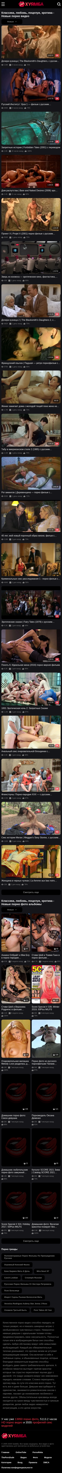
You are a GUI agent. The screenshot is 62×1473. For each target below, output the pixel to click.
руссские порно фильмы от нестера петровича (27, 1284)
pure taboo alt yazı (43, 1310)
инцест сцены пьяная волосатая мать (23, 1297)
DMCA (46, 1462)
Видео (24, 1457)
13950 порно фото (26, 1419)
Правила (33, 1462)
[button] (3, 4)
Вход (20, 1462)
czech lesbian (11, 1278)
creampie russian (33, 1278)
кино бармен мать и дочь (17, 1271)
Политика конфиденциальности (16, 1467)
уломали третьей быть (15, 1310)
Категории (6, 1462)
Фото (35, 1457)
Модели (48, 1457)
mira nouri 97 (43, 1271)
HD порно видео (11, 1422)
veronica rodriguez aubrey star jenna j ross (25, 1304)
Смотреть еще (31, 892)
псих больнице (11, 1290)
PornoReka (38, 1452)
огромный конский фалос (17, 1265)
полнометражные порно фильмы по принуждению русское (29, 1257)
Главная (5, 1452)
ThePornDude (7, 1457)
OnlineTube (21, 1452)
